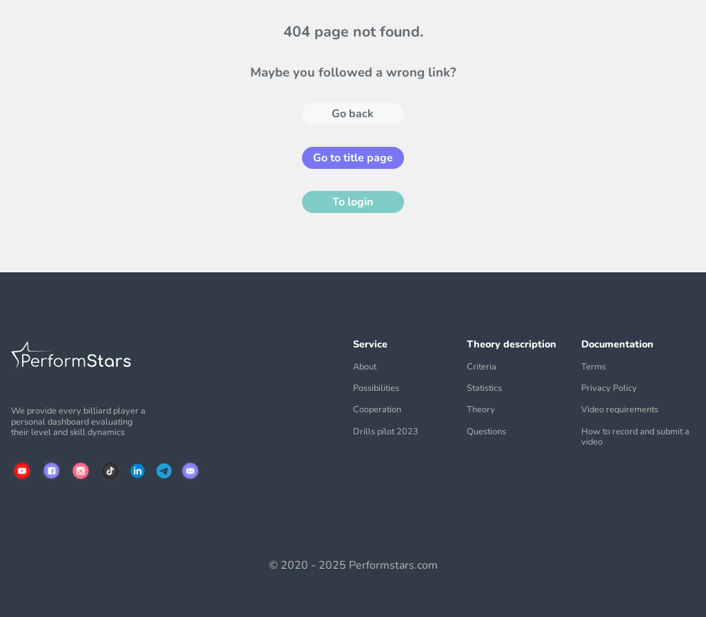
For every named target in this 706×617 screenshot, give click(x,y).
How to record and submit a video (635, 437)
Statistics (484, 388)
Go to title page (353, 157)
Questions (486, 432)
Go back (353, 113)
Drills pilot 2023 (385, 432)
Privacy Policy (609, 388)
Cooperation (377, 410)
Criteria (481, 367)
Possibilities (376, 388)
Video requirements (619, 410)
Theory (481, 410)
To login (352, 202)
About (364, 367)
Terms (593, 367)
